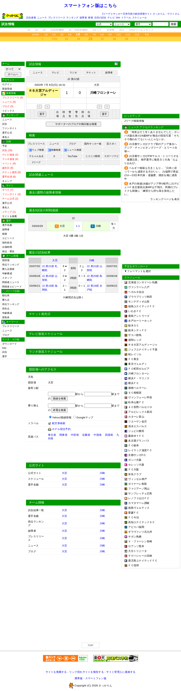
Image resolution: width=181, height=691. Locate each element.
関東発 (63, 434)
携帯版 (79, 678)
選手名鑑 (7, 225)
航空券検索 (58, 423)
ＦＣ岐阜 (133, 445)
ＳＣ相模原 (134, 392)
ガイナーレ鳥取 (137, 483)
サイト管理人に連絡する (120, 671)
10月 (118, 34)
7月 (94, 34)
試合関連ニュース (41, 174)
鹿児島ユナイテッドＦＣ (142, 560)
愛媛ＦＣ (133, 512)
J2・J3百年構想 (78, 29)
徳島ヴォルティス (138, 507)
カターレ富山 (136, 416)
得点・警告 (8, 251)
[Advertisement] (90, 51)
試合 (4, 124)
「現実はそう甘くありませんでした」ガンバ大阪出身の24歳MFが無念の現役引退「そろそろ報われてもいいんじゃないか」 (151, 136)
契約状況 (7, 242)
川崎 (91, 260)
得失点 (6, 308)
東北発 (52, 434)
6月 (86, 34)
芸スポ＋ (111, 143)
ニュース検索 (72, 150)
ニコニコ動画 (92, 156)
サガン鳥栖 (134, 536)
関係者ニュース (10, 282)
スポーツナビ (111, 156)
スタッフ (7, 277)
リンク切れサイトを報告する (86, 671)
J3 (44, 29)
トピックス (8, 110)
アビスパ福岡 (136, 526)
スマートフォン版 (95, 678)
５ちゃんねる (36, 156)
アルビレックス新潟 (140, 411)
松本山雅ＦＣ (136, 402)
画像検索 (54, 150)
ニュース (42, 17)
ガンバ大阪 (134, 459)
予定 (147, 34)
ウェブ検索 (36, 150)
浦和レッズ (134, 339)
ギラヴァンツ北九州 (140, 531)
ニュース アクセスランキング (145, 127)
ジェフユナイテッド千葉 (142, 349)
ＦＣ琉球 (133, 565)
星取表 (6, 317)
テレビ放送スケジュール (46, 333)
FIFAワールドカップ (141, 29)
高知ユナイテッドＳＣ (141, 522)
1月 (46, 34)
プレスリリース (56, 17)
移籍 (90, 17)
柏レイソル (134, 354)
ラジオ (73, 72)
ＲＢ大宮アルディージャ (142, 344)
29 (126, 38)
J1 (28, 29)
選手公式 (7, 132)
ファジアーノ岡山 (138, 488)
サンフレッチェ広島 (140, 493)
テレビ (111, 17)
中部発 (75, 434)
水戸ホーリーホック (140, 320)
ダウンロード (9, 343)
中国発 (98, 434)
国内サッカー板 (92, 143)
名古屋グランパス (138, 440)
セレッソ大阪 (136, 464)
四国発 (109, 434)
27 (102, 38)
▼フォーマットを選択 (137, 271)
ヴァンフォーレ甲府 (140, 397)
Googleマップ (84, 417)
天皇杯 (111, 29)
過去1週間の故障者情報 (45, 192)
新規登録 (7, 88)
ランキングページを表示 (164, 199)
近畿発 (86, 434)
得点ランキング (10, 264)
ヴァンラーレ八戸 (138, 287)
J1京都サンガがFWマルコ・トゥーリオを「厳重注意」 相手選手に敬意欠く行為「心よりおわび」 (151, 160)
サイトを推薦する (56, 671)
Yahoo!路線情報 (61, 417)
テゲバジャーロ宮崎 (140, 555)
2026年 (35, 34)
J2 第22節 (73, 79)
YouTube (72, 156)
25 (78, 38)
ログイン (7, 84)
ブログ (6, 335)
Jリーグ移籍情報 (134, 120)
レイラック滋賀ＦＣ (140, 450)
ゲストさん (173, 13)
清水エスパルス (137, 426)
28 (114, 38)
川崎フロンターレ (138, 373)
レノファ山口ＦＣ (138, 498)
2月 (54, 34)
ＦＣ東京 (133, 359)
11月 (127, 34)
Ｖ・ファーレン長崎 (140, 541)
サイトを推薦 (9, 216)
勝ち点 (6, 299)
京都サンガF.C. (137, 455)
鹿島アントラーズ (138, 315)
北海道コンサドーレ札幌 (142, 282)
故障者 (83, 17)
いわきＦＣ (134, 311)
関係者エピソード (12, 286)
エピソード (8, 238)
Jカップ (97, 29)
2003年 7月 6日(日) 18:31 (49, 84)
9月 (110, 34)
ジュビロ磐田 (136, 431)
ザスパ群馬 (134, 335)
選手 (4, 356)
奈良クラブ (134, 474)
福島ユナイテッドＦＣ (141, 306)
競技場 (6, 260)
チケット (91, 72)
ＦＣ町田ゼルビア (138, 368)
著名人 (6, 137)
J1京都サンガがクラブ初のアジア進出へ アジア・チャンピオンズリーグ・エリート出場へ (150, 148)
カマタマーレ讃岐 (138, 503)
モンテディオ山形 (138, 301)
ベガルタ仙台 (136, 291)
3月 (62, 34)
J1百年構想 (57, 29)
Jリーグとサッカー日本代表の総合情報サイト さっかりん (133, 13)
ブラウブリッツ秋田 (140, 296)
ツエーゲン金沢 (137, 421)
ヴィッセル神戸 (137, 479)
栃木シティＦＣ (137, 330)
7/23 (54, 38)
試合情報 (35, 64)
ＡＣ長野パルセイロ (140, 407)
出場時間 (7, 247)
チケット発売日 (39, 314)
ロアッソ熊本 (136, 546)
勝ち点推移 (8, 269)
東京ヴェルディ (137, 363)
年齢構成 (7, 273)
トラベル (126, 17)
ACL (121, 29)
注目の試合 (100, 17)
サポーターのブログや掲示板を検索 (75, 124)
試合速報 (31, 17)
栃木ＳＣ (133, 325)
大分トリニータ (137, 550)
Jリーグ (36, 162)
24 (66, 38)
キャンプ (7, 181)
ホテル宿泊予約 (61, 429)
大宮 (96, 84)
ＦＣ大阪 (133, 469)
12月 (137, 34)
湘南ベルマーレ (137, 387)
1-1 (78, 225)
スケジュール (139, 17)
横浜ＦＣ (133, 383)
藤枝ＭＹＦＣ (136, 435)
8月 (102, 34)
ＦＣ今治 (133, 517)
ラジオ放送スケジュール (46, 351)
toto (118, 17)
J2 (36, 29)
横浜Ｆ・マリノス (138, 378)
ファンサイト (9, 128)
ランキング (72, 17)
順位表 (6, 295)
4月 (70, 34)
